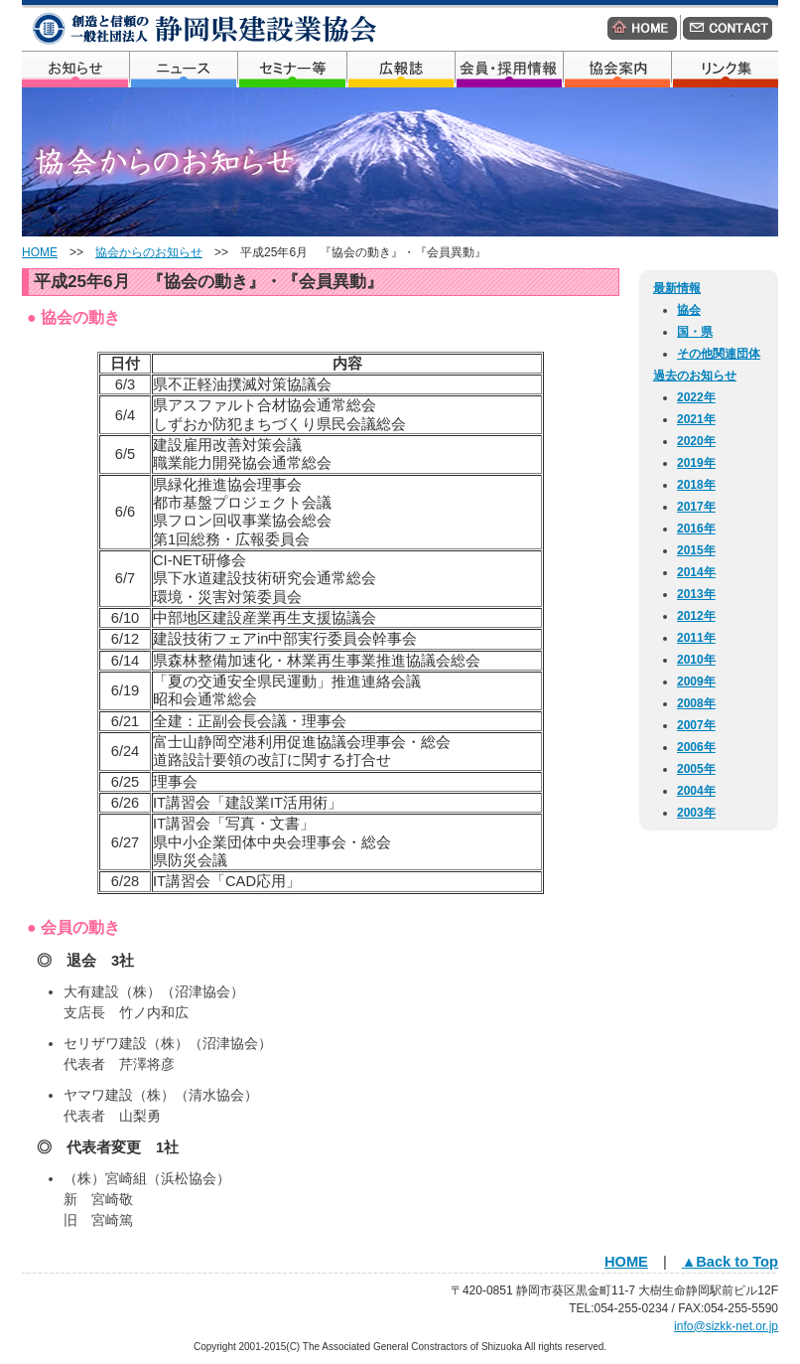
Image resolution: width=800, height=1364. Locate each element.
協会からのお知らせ (148, 252)
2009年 (696, 681)
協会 (689, 310)
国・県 (695, 332)
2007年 (696, 725)
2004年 (696, 791)
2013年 (696, 594)
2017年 (696, 507)
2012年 (696, 616)
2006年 (696, 747)
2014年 (696, 572)
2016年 (696, 528)
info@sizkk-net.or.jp (726, 1326)
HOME (40, 252)
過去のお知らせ (694, 375)
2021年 (696, 419)
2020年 (696, 441)
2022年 (696, 397)
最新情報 (677, 288)
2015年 (696, 550)
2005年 (696, 769)
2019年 (696, 463)
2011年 (696, 638)
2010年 (696, 660)
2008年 (696, 703)
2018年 (696, 485)
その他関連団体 (718, 354)
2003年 (696, 813)
